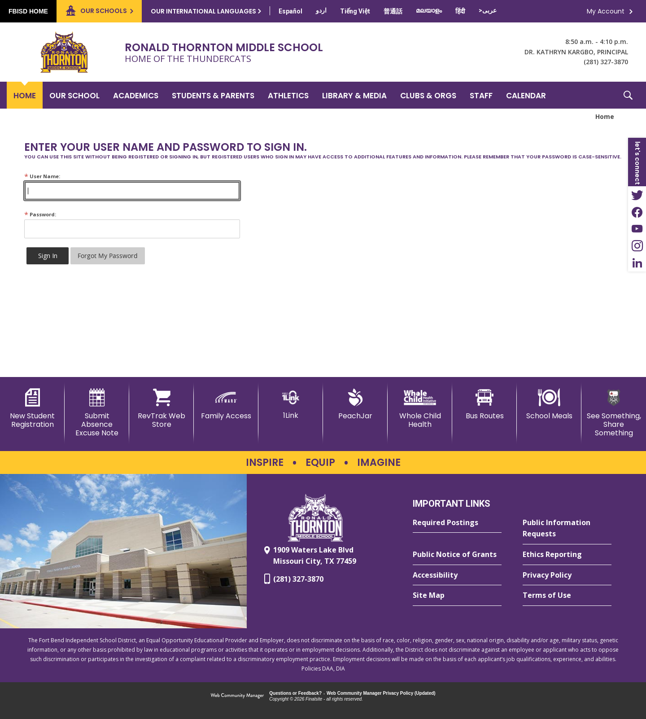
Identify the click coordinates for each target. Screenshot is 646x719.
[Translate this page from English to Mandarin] (393, 11)
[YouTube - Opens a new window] (637, 229)
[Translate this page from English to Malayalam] (428, 10)
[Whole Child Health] (420, 408)
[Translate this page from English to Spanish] (290, 11)
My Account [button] (605, 11)
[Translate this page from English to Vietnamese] (355, 11)
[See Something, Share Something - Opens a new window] (614, 413)
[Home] (25, 95)
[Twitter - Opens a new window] (637, 195)
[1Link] (291, 404)
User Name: (42, 176)
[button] (628, 95)
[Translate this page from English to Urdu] (321, 10)
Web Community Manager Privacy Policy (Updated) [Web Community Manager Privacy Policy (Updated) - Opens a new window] (381, 693)
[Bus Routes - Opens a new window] (484, 404)
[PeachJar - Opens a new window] (355, 404)
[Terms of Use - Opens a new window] (567, 595)
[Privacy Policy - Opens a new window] (567, 575)
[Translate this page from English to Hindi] (460, 11)
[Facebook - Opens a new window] (637, 212)
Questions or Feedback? (295, 693)
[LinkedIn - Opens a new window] (637, 263)
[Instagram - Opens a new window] (637, 246)
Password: (40, 214)
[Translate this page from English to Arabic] (487, 10)
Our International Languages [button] (203, 11)
